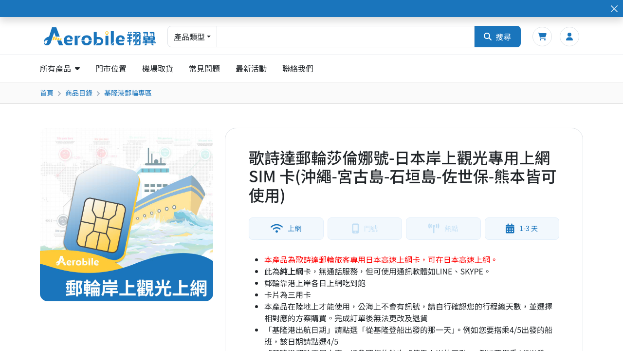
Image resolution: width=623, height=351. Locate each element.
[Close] (614, 8)
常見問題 (204, 68)
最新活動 (251, 68)
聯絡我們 (297, 68)
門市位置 (111, 68)
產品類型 (189, 36)
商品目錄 (78, 93)
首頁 (47, 93)
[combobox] (345, 36)
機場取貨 (157, 68)
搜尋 (497, 36)
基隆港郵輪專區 (128, 93)
